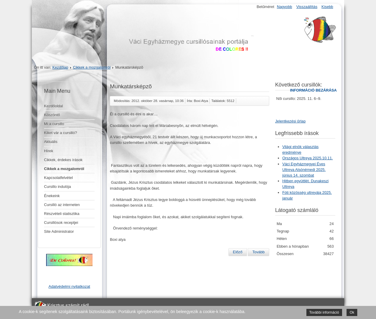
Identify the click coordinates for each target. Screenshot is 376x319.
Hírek (48, 151)
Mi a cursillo (54, 124)
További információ (324, 312)
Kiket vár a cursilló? (60, 133)
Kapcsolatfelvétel (58, 177)
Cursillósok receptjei (61, 222)
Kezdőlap (60, 67)
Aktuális (50, 141)
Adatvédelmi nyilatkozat (69, 286)
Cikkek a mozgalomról (91, 67)
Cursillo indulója (57, 186)
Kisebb (327, 6)
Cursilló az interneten (62, 204)
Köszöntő (52, 115)
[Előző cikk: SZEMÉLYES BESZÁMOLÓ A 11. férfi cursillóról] (237, 252)
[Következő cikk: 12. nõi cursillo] (258, 252)
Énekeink (52, 196)
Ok (352, 312)
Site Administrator (59, 231)
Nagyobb (284, 6)
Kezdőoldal (53, 106)
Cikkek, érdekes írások (63, 160)
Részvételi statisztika (61, 213)
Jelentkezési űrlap (290, 121)
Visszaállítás (306, 6)
